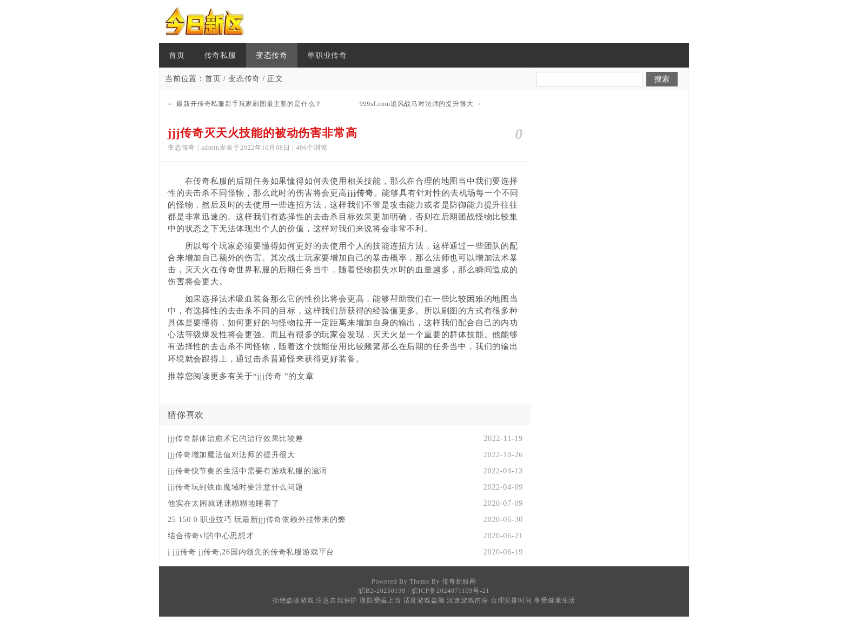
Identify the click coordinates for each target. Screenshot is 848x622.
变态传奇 (272, 55)
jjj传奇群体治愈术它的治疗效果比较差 (235, 438)
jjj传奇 (269, 376)
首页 (177, 55)
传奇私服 (220, 55)
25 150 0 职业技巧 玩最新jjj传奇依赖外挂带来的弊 (257, 520)
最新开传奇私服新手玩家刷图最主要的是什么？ (249, 104)
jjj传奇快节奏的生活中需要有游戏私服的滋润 (247, 471)
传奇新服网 (459, 581)
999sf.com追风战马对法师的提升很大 (417, 104)
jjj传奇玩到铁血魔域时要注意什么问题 (235, 487)
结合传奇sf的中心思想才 (211, 536)
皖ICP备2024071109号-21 (451, 590)
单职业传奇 (327, 55)
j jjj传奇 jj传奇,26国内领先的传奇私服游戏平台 (251, 552)
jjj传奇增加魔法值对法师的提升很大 (231, 455)
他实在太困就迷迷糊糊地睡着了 (224, 503)
